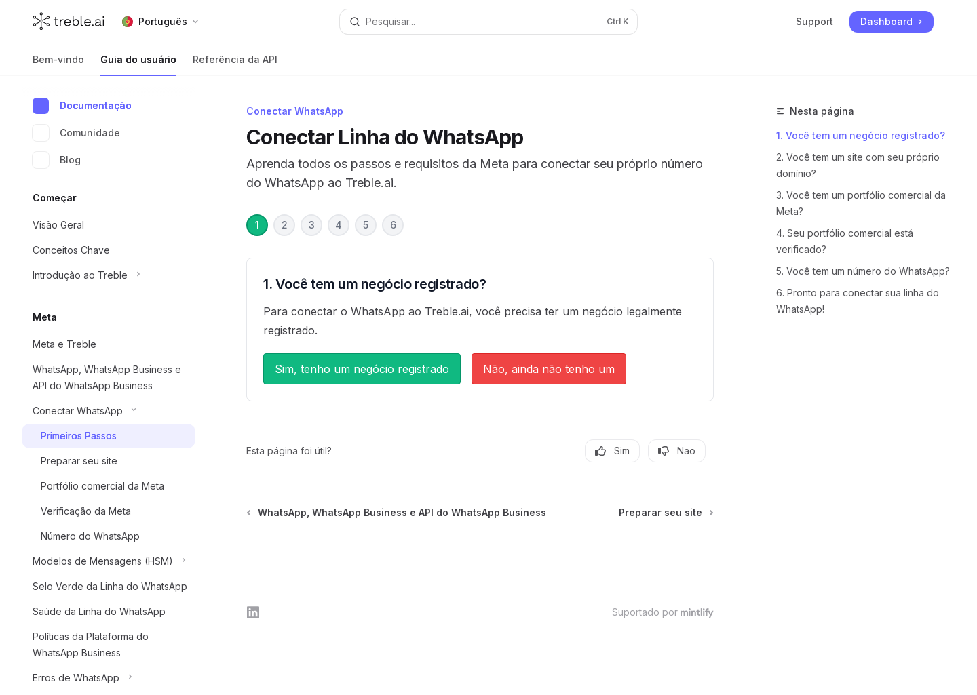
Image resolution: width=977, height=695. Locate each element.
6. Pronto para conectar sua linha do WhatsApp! (857, 301)
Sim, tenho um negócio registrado (362, 369)
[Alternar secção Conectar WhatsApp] (108, 411)
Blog (57, 160)
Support (814, 21)
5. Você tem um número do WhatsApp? (863, 271)
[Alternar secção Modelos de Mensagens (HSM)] (108, 561)
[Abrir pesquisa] (488, 21)
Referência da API (235, 65)
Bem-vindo (58, 65)
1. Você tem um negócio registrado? (860, 135)
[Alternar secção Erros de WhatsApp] (108, 678)
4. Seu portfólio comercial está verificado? (844, 241)
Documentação (82, 106)
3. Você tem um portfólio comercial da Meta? (861, 203)
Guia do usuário (138, 65)
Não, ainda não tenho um (549, 369)
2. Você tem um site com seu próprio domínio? (858, 165)
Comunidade (76, 133)
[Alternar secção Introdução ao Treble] (108, 275)
